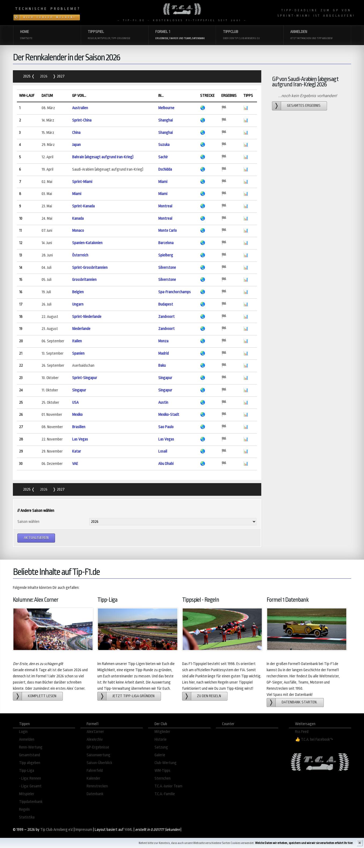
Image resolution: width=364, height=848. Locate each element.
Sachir (163, 157)
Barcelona (166, 243)
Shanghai (165, 120)
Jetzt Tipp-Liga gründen (133, 696)
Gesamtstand (29, 755)
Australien (80, 108)
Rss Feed (301, 731)
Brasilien (78, 427)
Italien (77, 341)
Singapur (165, 378)
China (76, 132)
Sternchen (163, 778)
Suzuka (164, 144)
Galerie (160, 755)
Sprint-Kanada (83, 206)
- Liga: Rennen (30, 778)
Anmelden (26, 739)
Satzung (161, 747)
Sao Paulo (166, 427)
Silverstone (167, 267)
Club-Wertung (166, 763)
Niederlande (81, 328)
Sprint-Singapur (84, 378)
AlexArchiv (95, 739)
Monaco (78, 230)
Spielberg (165, 255)
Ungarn (77, 304)
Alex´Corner (95, 731)
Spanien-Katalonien (87, 243)
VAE (75, 463)
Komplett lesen (42, 696)
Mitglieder (162, 731)
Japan (76, 144)
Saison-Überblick (99, 763)
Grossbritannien (84, 279)
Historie (161, 739)
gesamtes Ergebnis (304, 105)
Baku (162, 365)
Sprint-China (81, 120)
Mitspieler (26, 794)
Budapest (165, 304)
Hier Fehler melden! (49, 17)
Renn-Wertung (30, 747)
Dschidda (165, 169)
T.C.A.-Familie (165, 794)
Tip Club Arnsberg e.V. (56, 829)
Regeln (24, 809)
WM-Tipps (162, 770)
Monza (163, 341)
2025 (27, 76)
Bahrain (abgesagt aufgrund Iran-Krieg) (102, 157)
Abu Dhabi (166, 463)
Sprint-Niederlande (86, 316)
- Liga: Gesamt (30, 786)
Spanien (78, 353)
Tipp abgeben (29, 763)
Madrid (163, 353)
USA (75, 402)
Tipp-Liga (26, 770)
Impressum (83, 829)
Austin (163, 402)
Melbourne (166, 108)
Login (23, 731)
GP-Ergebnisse (98, 747)
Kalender (93, 778)
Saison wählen (28, 521)
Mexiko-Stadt (168, 414)
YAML (128, 829)
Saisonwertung (98, 755)
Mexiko (77, 414)
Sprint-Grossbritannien (90, 267)
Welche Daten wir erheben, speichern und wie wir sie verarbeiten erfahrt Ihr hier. (304, 843)
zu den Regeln (209, 696)
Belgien (78, 292)
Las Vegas (80, 439)
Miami (162, 181)
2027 (60, 76)
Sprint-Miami (82, 181)
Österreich (80, 255)
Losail (162, 451)
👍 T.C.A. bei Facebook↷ (314, 739)
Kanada (78, 218)
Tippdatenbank (30, 801)
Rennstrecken (97, 786)
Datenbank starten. (299, 702)
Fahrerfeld (95, 770)
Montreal (165, 206)
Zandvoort (166, 316)
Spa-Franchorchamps (174, 292)
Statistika (27, 817)
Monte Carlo (167, 230)
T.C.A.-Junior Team (168, 786)
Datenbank (95, 794)
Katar (76, 451)
